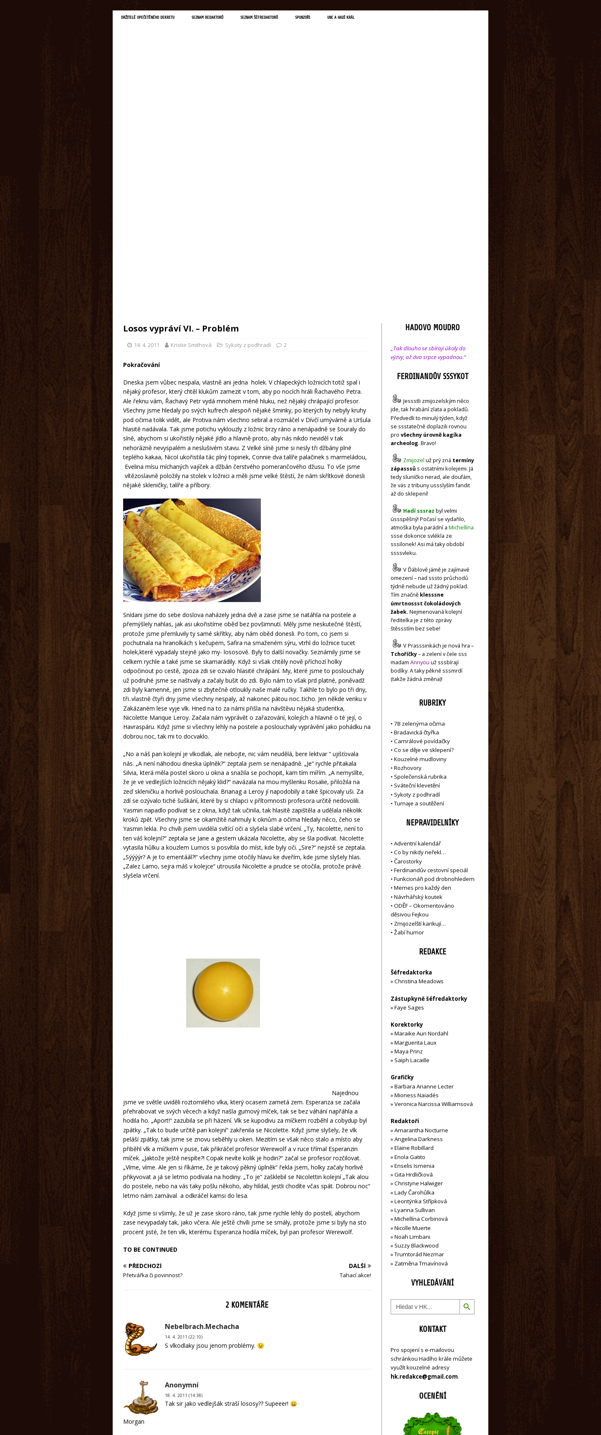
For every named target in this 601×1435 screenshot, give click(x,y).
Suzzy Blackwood (416, 1068)
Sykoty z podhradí (248, 168)
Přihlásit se (405, 1381)
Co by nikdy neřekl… (420, 675)
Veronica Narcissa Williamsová (433, 927)
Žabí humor (409, 755)
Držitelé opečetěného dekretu (161, 19)
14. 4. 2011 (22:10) (183, 1160)
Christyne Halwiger (418, 1006)
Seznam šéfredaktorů (310, 19)
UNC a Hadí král (416, 19)
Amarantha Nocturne (420, 953)
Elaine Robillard (414, 970)
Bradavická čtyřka (416, 555)
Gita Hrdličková (413, 997)
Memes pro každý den (422, 710)
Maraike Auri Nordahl (421, 856)
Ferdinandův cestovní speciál (431, 693)
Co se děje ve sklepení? (424, 573)
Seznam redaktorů (241, 19)
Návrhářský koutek (418, 719)
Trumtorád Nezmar (419, 1077)
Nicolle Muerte (412, 1050)
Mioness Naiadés (416, 918)
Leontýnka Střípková (420, 1024)
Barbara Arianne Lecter (424, 909)
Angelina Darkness (418, 962)
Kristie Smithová (191, 168)
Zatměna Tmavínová (421, 1086)
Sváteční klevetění (417, 608)
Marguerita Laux (415, 865)
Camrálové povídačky (422, 564)
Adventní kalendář (417, 666)
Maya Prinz (408, 874)
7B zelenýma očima (419, 546)
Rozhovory (408, 590)
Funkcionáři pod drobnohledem (434, 702)
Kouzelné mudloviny (420, 581)
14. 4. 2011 (146, 168)
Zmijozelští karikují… (420, 746)
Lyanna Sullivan (414, 1033)
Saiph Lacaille (411, 883)
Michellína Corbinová (421, 1041)
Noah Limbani (412, 1059)
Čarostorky (408, 684)
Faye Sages (409, 830)
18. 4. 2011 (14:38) (183, 1218)
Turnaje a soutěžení (419, 626)
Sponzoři (367, 19)
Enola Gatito (409, 979)
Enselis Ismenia (414, 988)
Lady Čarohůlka (414, 1015)
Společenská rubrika (420, 599)
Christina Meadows (419, 804)
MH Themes (240, 1416)
